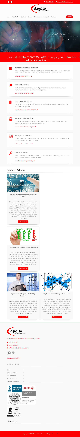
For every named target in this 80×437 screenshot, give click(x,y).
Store (69, 16)
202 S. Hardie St (12, 342)
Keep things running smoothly (25, 159)
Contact (53, 17)
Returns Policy (11, 378)
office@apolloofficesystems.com (64, 2)
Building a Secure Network (24, 142)
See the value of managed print (25, 125)
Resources (37, 17)
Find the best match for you (24, 93)
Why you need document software (26, 108)
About (30, 17)
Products (15, 17)
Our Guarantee (12, 372)
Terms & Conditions (13, 381)
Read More (23, 221)
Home (9, 17)
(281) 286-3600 (48, 2)
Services (23, 17)
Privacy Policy (11, 375)
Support (46, 17)
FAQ (8, 370)
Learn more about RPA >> (23, 76)
